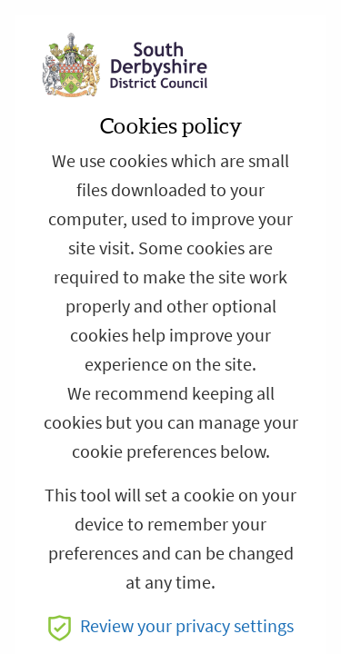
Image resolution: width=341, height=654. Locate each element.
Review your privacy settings (171, 626)
